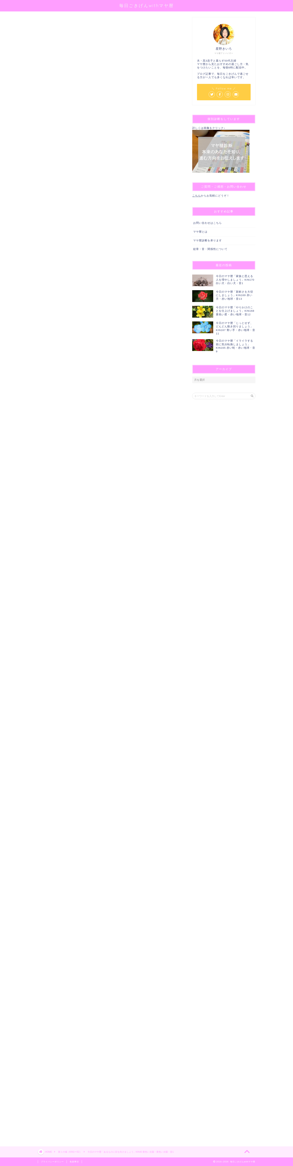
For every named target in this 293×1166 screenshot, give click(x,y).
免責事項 (74, 1161)
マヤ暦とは (200, 231)
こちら (196, 195)
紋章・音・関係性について (210, 249)
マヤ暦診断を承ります (207, 240)
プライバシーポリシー (52, 1161)
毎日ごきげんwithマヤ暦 (146, 5)
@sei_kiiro (97, 65)
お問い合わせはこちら (207, 223)
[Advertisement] (109, 993)
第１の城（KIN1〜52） (50, 22)
